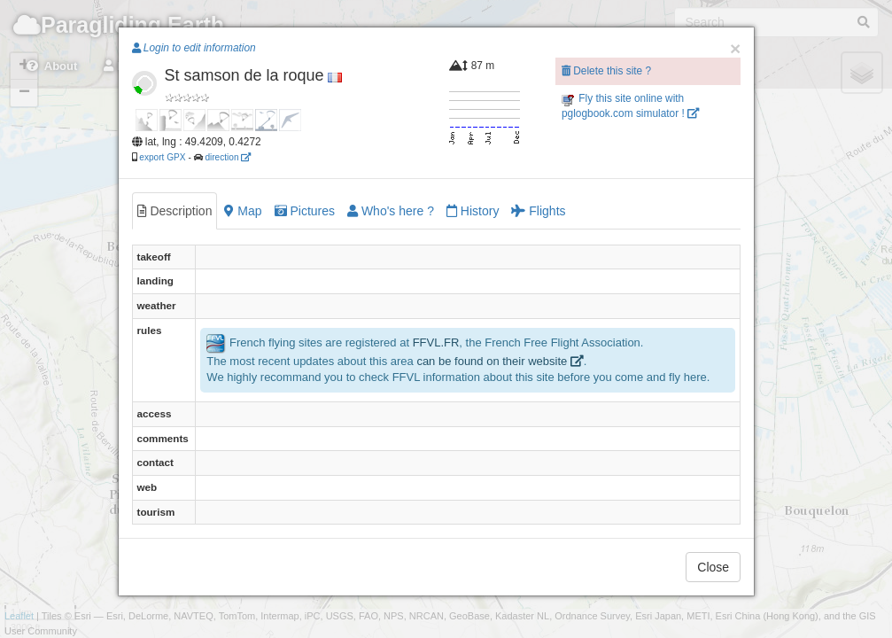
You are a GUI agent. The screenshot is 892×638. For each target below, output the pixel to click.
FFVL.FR (436, 342)
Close (713, 567)
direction (228, 157)
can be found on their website (499, 361)
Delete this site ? (606, 71)
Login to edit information (194, 48)
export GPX (162, 157)
